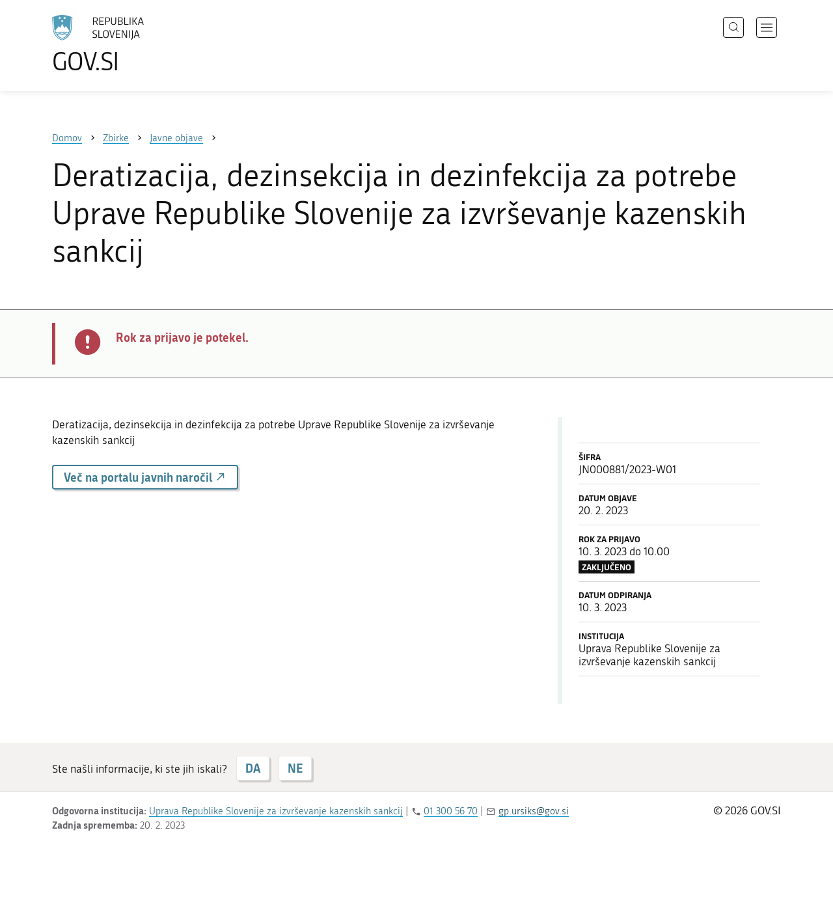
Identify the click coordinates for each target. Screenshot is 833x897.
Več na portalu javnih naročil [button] (145, 477)
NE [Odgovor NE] (295, 768)
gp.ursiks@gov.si (533, 811)
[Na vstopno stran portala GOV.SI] (134, 44)
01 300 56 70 (451, 811)
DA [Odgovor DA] (252, 768)
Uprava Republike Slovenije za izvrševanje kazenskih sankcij (276, 811)
